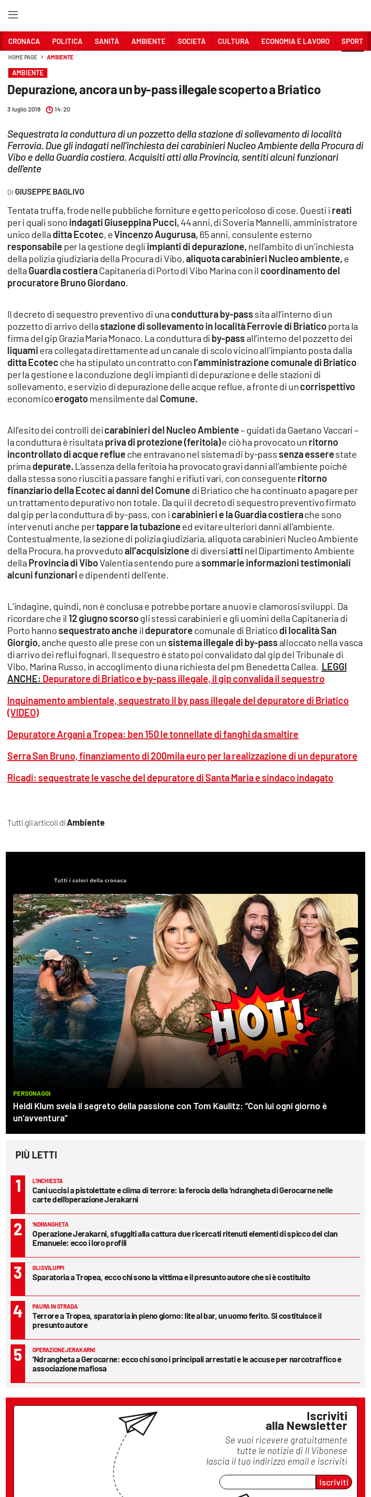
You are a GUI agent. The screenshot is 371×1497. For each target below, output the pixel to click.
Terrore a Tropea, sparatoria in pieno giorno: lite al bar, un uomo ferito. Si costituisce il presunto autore (177, 1320)
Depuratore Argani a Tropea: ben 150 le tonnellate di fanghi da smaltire (153, 734)
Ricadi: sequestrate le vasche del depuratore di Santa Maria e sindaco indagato (170, 777)
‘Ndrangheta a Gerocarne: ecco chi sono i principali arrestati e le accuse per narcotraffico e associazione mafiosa (186, 1363)
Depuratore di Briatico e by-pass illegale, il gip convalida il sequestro (184, 678)
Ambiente (60, 57)
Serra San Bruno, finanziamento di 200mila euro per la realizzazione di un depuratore (182, 756)
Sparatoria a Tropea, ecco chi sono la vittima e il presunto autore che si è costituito (171, 1277)
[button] (353, 62)
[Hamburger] (12, 16)
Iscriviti (334, 1482)
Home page (22, 57)
